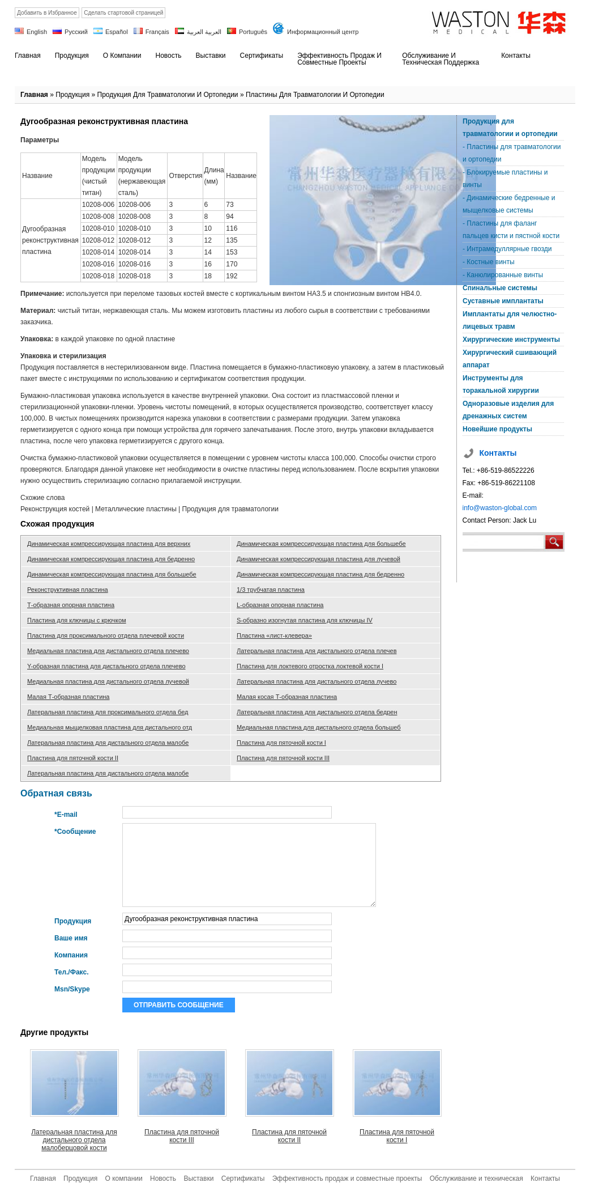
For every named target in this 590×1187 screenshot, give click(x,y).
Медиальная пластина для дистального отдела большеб (319, 727)
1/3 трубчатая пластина (271, 589)
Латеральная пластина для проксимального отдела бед (108, 712)
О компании (123, 1178)
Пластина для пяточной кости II (72, 757)
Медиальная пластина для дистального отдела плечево (108, 650)
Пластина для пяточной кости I (281, 742)
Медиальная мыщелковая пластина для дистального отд (109, 727)
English (37, 31)
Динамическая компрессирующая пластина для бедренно (111, 559)
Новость (163, 1178)
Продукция (72, 95)
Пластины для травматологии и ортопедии (315, 95)
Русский (76, 31)
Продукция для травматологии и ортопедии (167, 95)
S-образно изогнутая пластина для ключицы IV (305, 620)
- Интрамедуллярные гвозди (507, 249)
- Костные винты (489, 262)
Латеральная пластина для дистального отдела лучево (316, 681)
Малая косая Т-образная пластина (287, 696)
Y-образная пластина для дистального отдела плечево (106, 666)
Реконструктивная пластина (67, 589)
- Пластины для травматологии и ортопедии (512, 153)
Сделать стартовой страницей (123, 13)
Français (157, 31)
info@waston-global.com (500, 508)
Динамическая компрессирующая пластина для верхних (108, 543)
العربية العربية (204, 31)
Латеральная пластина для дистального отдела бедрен (317, 712)
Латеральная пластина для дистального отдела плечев (317, 650)
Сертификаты (243, 1178)
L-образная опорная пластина (280, 604)
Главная (34, 95)
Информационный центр (322, 31)
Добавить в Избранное (47, 13)
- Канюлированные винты (503, 275)
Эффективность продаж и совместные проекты (347, 1178)
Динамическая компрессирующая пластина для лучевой (318, 559)
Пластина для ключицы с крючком (76, 620)
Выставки (198, 1178)
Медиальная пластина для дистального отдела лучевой (108, 681)
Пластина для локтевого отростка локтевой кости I (310, 666)
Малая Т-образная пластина (68, 696)
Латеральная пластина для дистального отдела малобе (108, 742)
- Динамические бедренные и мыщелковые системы (509, 204)
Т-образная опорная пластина (70, 604)
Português (253, 31)
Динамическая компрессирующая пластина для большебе (321, 543)
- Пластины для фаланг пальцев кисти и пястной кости (511, 229)
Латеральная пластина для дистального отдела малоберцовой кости (74, 1140)
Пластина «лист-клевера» (274, 635)
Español (116, 31)
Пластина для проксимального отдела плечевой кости (105, 635)
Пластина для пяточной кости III (283, 757)
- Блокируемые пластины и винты (505, 178)
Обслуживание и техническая (476, 1178)
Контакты (545, 1178)
